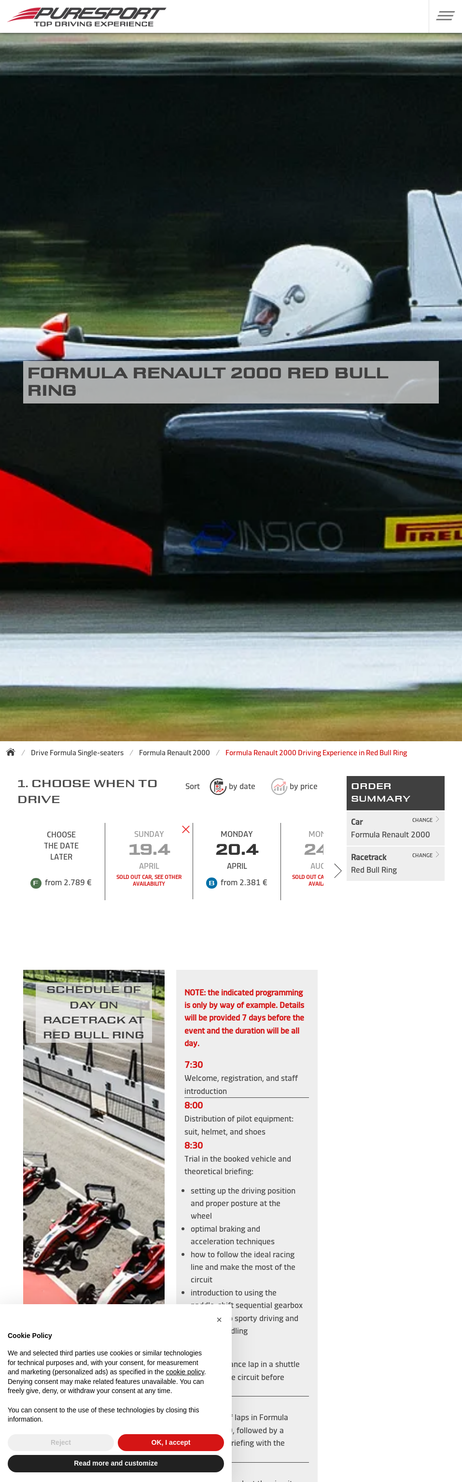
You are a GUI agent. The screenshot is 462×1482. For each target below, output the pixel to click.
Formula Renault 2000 (174, 753)
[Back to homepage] (13, 752)
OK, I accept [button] (171, 1442)
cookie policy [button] (185, 1372)
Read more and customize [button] (116, 1463)
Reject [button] (61, 1442)
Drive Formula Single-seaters (77, 753)
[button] (442, 15)
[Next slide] (338, 870)
